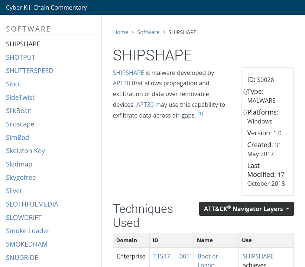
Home (121, 32)
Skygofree (21, 177)
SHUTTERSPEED (29, 70)
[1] (200, 114)
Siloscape (20, 123)
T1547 (161, 256)
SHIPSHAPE (23, 43)
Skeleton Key (25, 150)
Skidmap (19, 163)
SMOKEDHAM (27, 244)
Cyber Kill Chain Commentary (46, 7)
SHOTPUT (20, 57)
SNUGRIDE (22, 257)
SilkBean (19, 110)
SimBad (17, 137)
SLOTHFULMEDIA (32, 204)
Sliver (14, 190)
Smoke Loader (28, 230)
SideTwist (20, 97)
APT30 (121, 83)
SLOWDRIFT (24, 217)
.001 (184, 256)
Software (148, 32)
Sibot (14, 83)
